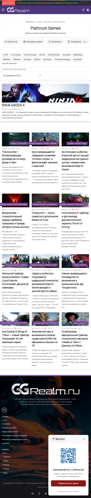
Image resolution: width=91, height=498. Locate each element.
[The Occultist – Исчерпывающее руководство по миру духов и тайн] (15, 139)
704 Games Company (62, 59)
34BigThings (77, 55)
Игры (40, 22)
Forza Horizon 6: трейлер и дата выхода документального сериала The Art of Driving (75, 220)
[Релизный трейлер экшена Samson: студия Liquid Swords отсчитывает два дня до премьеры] (15, 261)
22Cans (42, 55)
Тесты (5, 461)
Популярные (74, 42)
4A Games (27, 59)
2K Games (66, 55)
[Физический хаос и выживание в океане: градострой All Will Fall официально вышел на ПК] (45, 319)
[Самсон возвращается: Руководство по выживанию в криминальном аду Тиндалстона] (75, 261)
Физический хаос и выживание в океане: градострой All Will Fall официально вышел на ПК (44, 339)
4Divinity (37, 59)
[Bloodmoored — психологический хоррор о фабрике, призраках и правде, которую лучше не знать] (15, 200)
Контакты (6, 443)
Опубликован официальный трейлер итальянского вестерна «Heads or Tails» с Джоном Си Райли (75, 339)
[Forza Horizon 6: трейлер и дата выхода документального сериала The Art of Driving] (75, 200)
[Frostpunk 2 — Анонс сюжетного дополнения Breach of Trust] (45, 200)
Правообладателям (10, 432)
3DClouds (6, 59)
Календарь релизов (33, 42)
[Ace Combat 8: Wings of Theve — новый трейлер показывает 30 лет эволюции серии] (15, 319)
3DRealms (17, 59)
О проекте (6, 424)
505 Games (47, 59)
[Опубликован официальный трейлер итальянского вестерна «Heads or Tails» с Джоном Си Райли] (75, 319)
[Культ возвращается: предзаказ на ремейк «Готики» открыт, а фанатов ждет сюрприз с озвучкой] (45, 139)
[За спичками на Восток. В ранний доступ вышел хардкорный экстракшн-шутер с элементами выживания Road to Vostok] (75, 139)
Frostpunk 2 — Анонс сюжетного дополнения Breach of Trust (45, 216)
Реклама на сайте (9, 428)
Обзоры (6, 469)
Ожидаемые (55, 42)
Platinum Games (59, 22)
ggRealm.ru (31, 22)
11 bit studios (16, 55)
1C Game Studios (30, 55)
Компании (47, 22)
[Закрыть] (84, 439)
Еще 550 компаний (10, 63)
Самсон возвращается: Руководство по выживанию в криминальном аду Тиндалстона (74, 281)
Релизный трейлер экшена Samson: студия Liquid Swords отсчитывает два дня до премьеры (15, 281)
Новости (6, 457)
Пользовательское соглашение (14, 436)
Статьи (6, 465)
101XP (5, 55)
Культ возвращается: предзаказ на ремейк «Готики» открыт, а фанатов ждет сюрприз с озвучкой (45, 159)
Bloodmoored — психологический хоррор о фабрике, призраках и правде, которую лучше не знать (15, 220)
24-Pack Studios (54, 55)
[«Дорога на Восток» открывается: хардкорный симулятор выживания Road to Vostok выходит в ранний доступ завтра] (45, 261)
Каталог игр (11, 42)
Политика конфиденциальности (15, 439)
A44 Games (77, 59)
